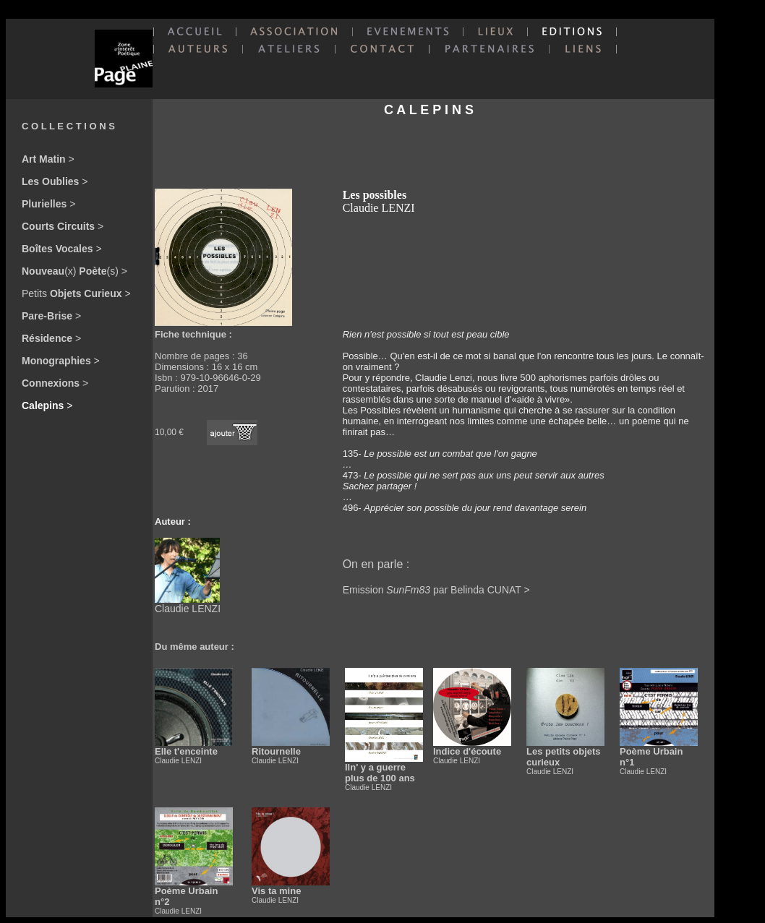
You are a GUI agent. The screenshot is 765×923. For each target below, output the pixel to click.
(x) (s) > (74, 271)
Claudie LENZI (188, 603)
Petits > (76, 293)
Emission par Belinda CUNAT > (436, 590)
